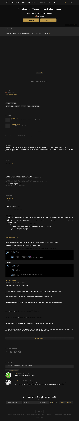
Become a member (27, 399)
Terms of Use (34, 414)
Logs (32, 33)
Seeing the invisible (11, 280)
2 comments (22, 282)
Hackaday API (49, 414)
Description (8, 33)
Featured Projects (15, 124)
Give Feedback (26, 414)
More (34, 2)
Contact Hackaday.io (17, 414)
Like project (48, 20)
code (29, 106)
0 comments (22, 200)
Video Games (14, 118)
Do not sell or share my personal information (62, 414)
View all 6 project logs (39, 338)
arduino (24, 106)
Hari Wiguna (39, 16)
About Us (10, 414)
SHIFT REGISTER (35, 106)
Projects (12, 2)
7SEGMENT (17, 106)
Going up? (39, 411)
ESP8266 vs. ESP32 (12, 238)
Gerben (16, 373)
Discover (17, 2)
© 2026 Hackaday (39, 417)
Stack (29, 2)
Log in (70, 2)
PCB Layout (9, 198)
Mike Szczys (17, 380)
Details (14, 33)
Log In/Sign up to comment (12, 370)
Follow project (31, 20)
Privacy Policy (41, 414)
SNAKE (7, 106)
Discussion (47, 33)
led (12, 106)
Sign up (64, 2)
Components (26, 33)
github (13, 163)
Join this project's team (11, 94)
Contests (24, 2)
